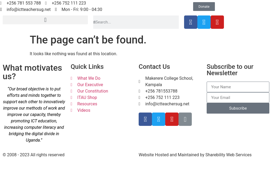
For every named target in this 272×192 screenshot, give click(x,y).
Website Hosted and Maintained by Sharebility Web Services (195, 154)
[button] (45, 19)
